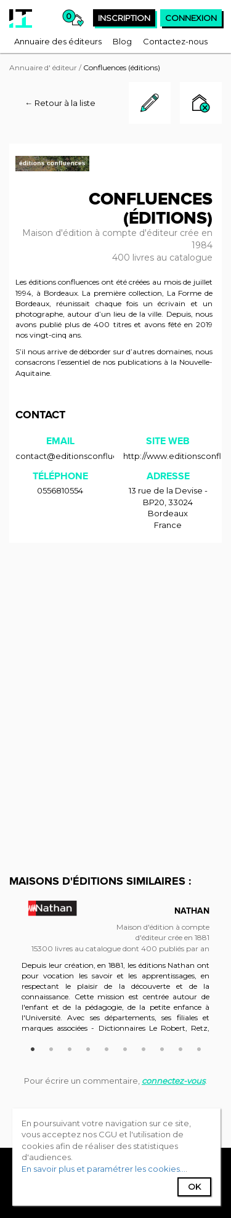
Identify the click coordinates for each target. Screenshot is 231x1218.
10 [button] (199, 1047)
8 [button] (162, 1047)
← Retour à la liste (60, 103)
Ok (194, 1187)
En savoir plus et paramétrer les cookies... (103, 1169)
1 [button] (32, 1047)
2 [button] (51, 1047)
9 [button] (180, 1047)
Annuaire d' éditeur (43, 67)
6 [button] (125, 1047)
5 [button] (106, 1047)
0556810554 (60, 490)
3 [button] (69, 1047)
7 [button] (143, 1047)
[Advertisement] (115, 670)
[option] (115, 972)
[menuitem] (58, 41)
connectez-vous (173, 1081)
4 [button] (88, 1047)
